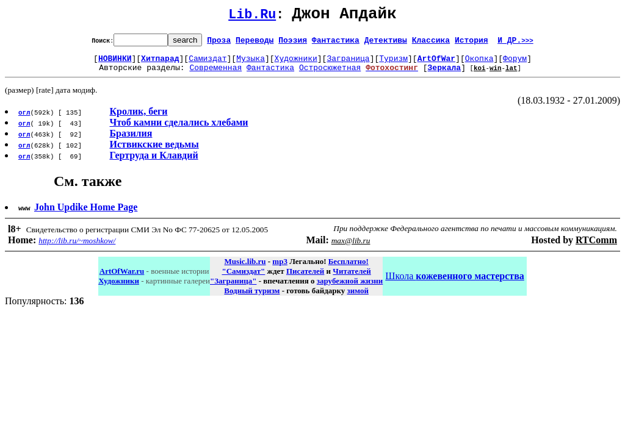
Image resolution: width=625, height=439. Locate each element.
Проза (219, 43)
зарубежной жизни (350, 288)
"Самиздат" (243, 278)
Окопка (479, 63)
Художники (296, 63)
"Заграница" (233, 288)
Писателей (305, 278)
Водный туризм (252, 297)
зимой (358, 297)
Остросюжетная (330, 74)
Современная (215, 74)
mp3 (279, 268)
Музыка (250, 63)
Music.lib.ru (245, 268)
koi (480, 74)
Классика (431, 43)
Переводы (254, 43)
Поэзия (292, 43)
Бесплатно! (348, 268)
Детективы (385, 43)
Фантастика (335, 43)
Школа (454, 283)
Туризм (393, 63)
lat (511, 74)
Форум (515, 63)
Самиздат (207, 63)
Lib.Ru (252, 17)
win (496, 74)
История (471, 43)
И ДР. (515, 43)
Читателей (351, 278)
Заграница (348, 63)
